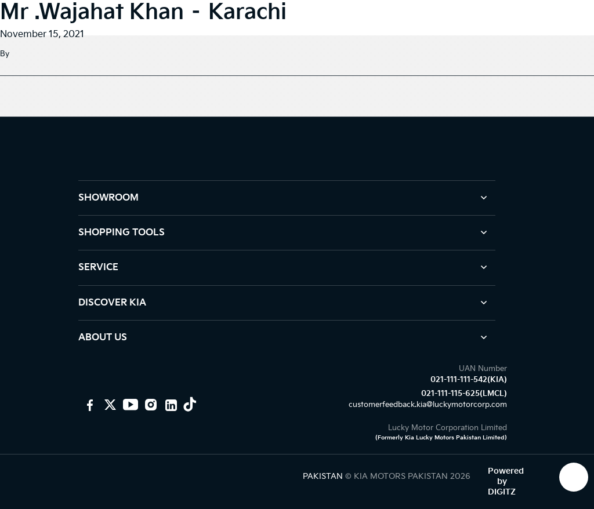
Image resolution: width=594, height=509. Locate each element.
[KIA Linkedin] (170, 404)
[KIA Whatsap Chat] (573, 477)
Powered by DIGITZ (506, 481)
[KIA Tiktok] (190, 404)
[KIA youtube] (129, 404)
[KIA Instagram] (149, 404)
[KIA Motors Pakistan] (88, 404)
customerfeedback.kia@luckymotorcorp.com (428, 404)
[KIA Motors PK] (109, 404)
